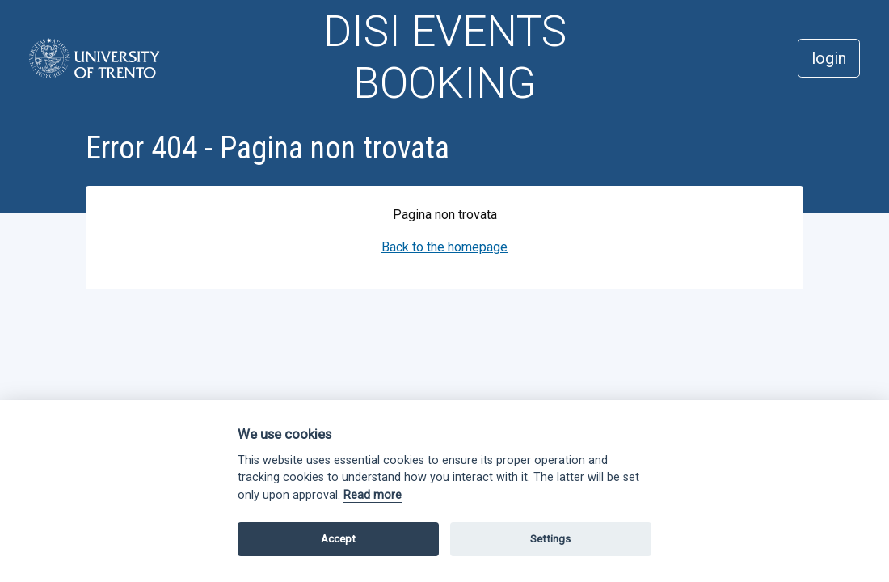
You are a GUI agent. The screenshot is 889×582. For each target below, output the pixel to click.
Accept (338, 539)
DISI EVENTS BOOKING (445, 57)
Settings (550, 539)
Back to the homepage (444, 247)
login (828, 58)
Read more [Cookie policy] (372, 495)
